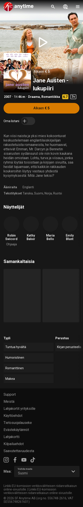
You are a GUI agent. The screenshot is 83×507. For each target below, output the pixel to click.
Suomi (38, 193)
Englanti (28, 187)
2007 (7, 97)
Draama (34, 97)
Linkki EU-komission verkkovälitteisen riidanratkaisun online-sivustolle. (38, 491)
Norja (48, 193)
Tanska (28, 193)
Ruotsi (57, 193)
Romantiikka (50, 97)
